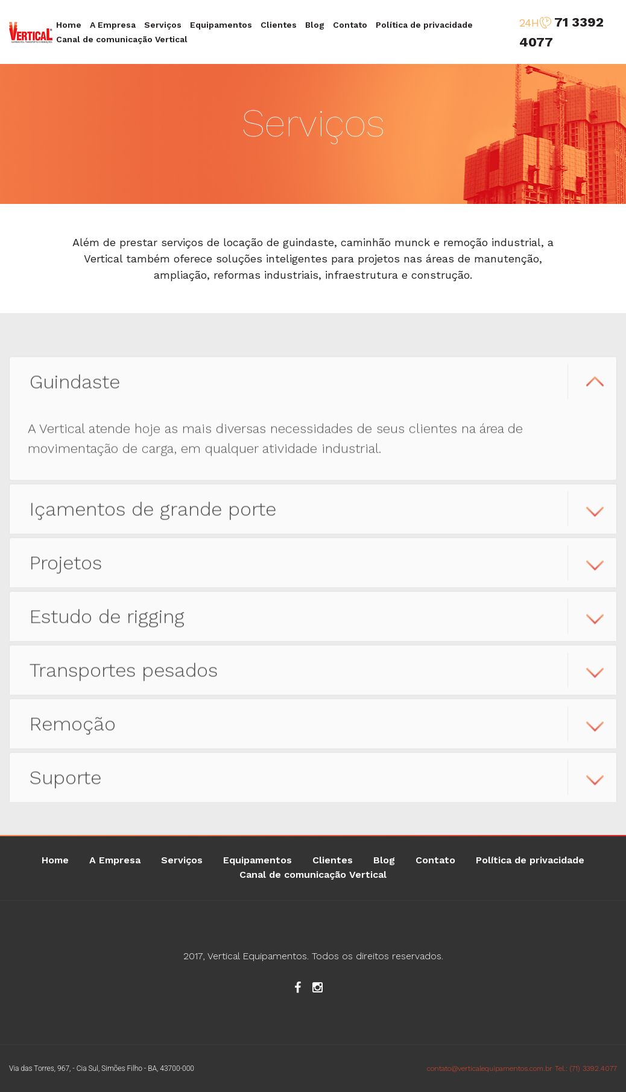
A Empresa (113, 25)
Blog (314, 25)
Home (68, 25)
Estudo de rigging (107, 626)
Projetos (66, 572)
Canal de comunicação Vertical (122, 39)
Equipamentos (221, 25)
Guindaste (75, 391)
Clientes (279, 25)
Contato (350, 25)
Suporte (65, 787)
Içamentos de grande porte (153, 518)
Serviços (163, 25)
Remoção (73, 733)
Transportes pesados (124, 679)
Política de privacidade (424, 25)
